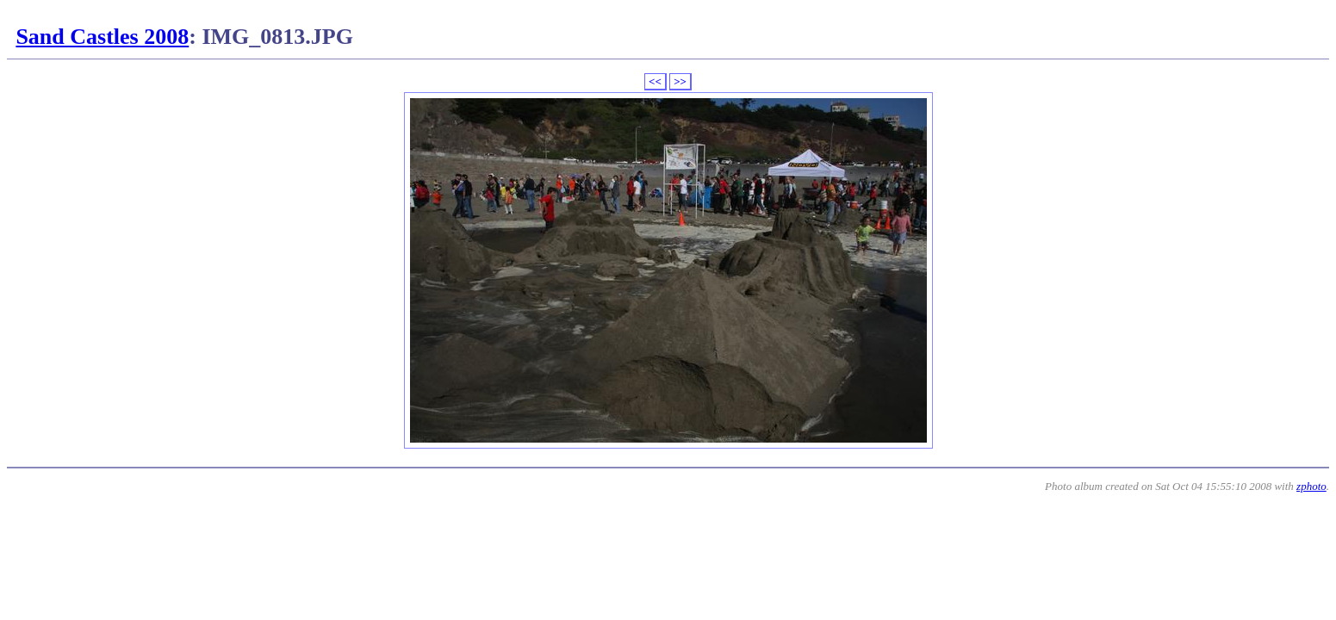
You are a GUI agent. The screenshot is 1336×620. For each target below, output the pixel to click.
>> (680, 81)
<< (655, 81)
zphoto (1311, 486)
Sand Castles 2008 (102, 36)
